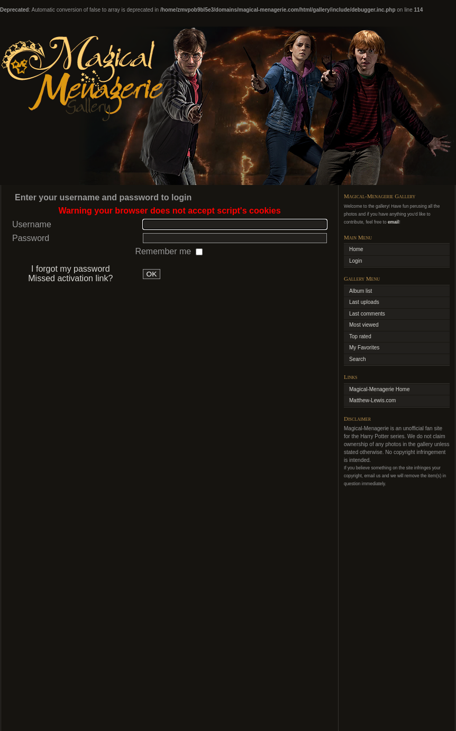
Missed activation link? (70, 278)
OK (152, 274)
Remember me (164, 251)
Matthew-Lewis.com (372, 400)
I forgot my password (70, 268)
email (393, 222)
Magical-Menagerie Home (379, 389)
